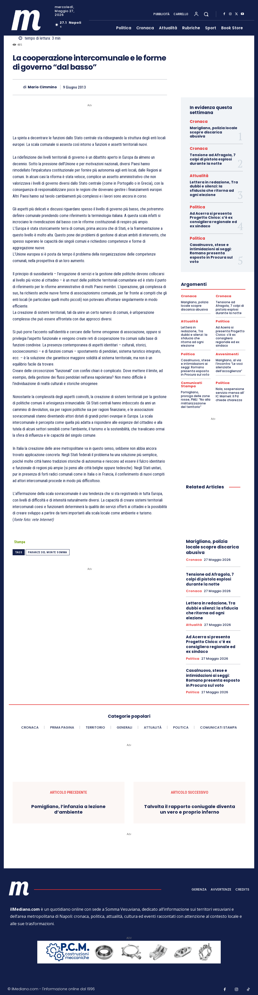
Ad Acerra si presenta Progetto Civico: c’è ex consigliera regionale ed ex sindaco (213, 220)
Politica (197, 207)
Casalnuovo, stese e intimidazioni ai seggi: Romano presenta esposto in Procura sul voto (211, 253)
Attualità (199, 176)
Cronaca (199, 121)
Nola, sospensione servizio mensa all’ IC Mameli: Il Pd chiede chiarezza (230, 393)
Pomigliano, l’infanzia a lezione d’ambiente (68, 808)
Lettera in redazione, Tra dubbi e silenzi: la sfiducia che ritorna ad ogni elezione (214, 188)
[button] (206, 14)
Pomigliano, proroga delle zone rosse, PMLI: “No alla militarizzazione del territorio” (195, 398)
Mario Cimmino (42, 87)
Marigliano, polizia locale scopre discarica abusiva (213, 132)
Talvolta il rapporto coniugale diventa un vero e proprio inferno (189, 808)
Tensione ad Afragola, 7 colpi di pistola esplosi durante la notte (213, 159)
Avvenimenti (227, 353)
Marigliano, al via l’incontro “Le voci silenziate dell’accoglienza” (229, 364)
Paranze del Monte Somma (47, 552)
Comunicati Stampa (191, 384)
